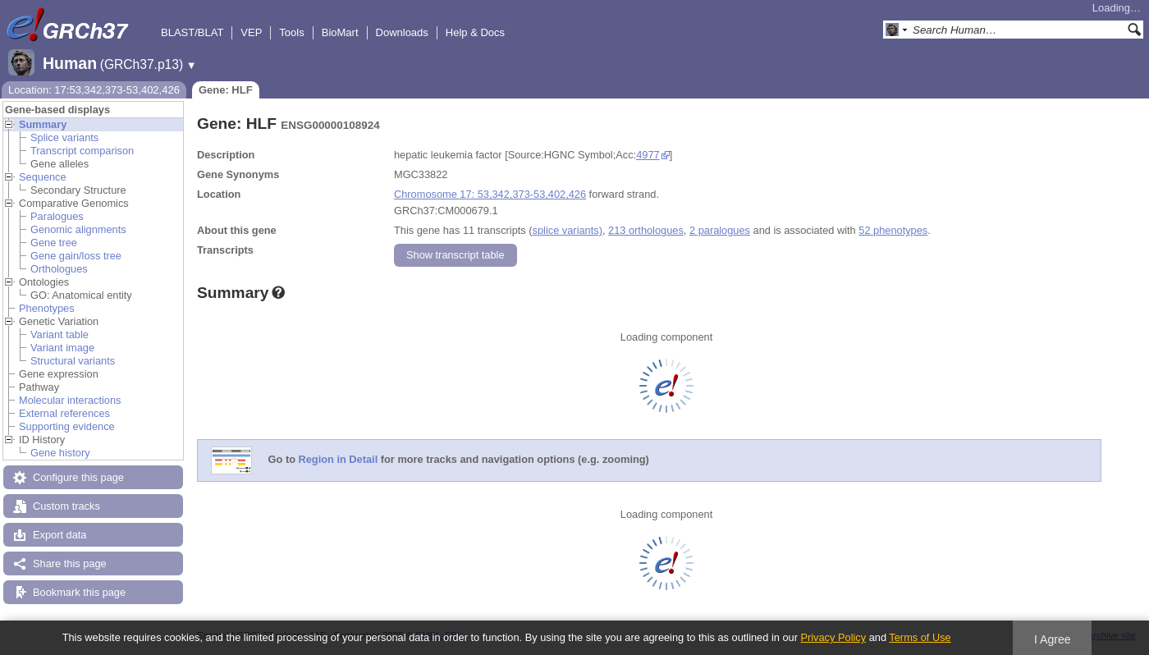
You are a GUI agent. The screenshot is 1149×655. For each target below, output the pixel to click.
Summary (42, 124)
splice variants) (567, 230)
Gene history (60, 453)
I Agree (1052, 639)
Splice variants (64, 137)
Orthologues (59, 269)
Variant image (62, 347)
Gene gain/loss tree (75, 256)
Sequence (42, 177)
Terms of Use (919, 637)
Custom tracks (66, 506)
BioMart (340, 32)
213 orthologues (646, 230)
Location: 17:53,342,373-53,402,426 (94, 90)
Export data (59, 535)
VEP (251, 32)
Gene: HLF (226, 90)
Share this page (70, 563)
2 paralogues (719, 230)
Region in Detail (338, 460)
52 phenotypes (892, 230)
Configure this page (78, 477)
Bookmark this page (79, 592)
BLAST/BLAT (192, 32)
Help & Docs (475, 32)
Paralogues (57, 216)
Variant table (59, 334)
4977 (647, 155)
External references (64, 413)
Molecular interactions (70, 400)
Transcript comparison (82, 150)
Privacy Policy (833, 637)
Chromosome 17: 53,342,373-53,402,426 (490, 194)
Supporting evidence (67, 426)
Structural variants (72, 361)
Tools (291, 32)
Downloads (402, 32)
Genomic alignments (78, 229)
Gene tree (53, 242)
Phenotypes (47, 308)
